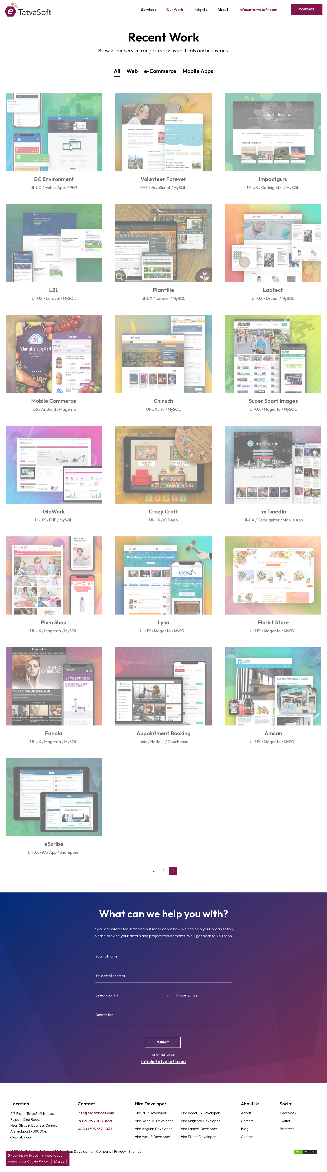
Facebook (288, 1113)
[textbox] (132, 996)
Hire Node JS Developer (154, 1120)
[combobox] (132, 997)
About (222, 9)
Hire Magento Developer (200, 1120)
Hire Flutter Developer (198, 1136)
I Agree (59, 1162)
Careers (247, 1120)
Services (148, 9)
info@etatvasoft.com (258, 9)
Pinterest (287, 1128)
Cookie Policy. (37, 1161)
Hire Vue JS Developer (152, 1136)
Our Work (174, 9)
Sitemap (134, 1151)
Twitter (285, 1120)
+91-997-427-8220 (96, 1120)
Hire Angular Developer (153, 1128)
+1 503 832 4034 (95, 1128)
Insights (200, 9)
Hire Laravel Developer (199, 1128)
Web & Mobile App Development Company (78, 1151)
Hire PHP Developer (150, 1113)
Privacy (120, 1151)
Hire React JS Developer (200, 1113)
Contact (307, 9)
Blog (244, 1128)
